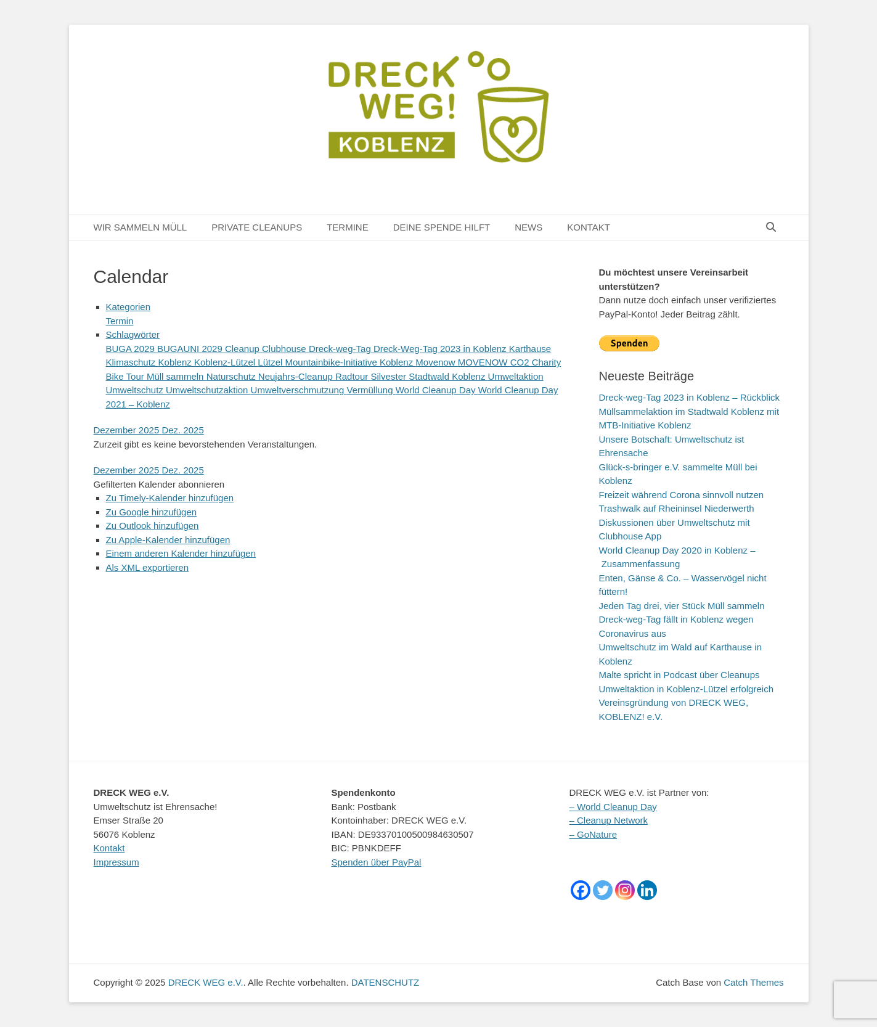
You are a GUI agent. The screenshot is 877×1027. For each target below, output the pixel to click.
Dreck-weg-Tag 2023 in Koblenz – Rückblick (689, 397)
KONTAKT (588, 227)
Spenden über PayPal (377, 862)
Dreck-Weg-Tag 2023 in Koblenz (441, 348)
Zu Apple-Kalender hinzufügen (168, 539)
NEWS (528, 227)
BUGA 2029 (131, 348)
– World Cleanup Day (613, 806)
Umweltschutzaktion (208, 390)
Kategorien (128, 306)
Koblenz (176, 362)
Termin (120, 321)
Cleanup (243, 348)
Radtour (353, 376)
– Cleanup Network (608, 820)
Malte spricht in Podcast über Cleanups (679, 674)
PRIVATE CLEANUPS (256, 227)
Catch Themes (753, 982)
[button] (159, 484)
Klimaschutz (132, 362)
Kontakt (109, 848)
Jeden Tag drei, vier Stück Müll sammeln (682, 605)
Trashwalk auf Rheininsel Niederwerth (676, 508)
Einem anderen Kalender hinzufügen (181, 553)
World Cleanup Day (437, 390)
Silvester (389, 376)
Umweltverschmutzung (299, 390)
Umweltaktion (516, 376)
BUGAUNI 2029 (191, 348)
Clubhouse (285, 348)
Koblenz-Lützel (226, 362)
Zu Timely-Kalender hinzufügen (170, 498)
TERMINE (348, 227)
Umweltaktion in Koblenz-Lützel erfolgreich (686, 689)
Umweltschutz (136, 390)
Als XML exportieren (147, 567)
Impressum (116, 862)
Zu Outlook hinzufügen (152, 525)
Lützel (271, 362)
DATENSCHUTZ (385, 982)
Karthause (530, 348)
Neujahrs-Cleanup (296, 376)
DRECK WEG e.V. (205, 982)
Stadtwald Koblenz (448, 376)
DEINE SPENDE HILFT (442, 227)
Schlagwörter (133, 334)
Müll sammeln (176, 376)
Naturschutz (232, 376)
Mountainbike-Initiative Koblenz (350, 362)
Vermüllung (370, 390)
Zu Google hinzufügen (151, 512)
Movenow (436, 362)
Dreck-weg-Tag (341, 348)
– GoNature (593, 834)
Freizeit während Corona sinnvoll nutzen (681, 494)
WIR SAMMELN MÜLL (140, 227)
